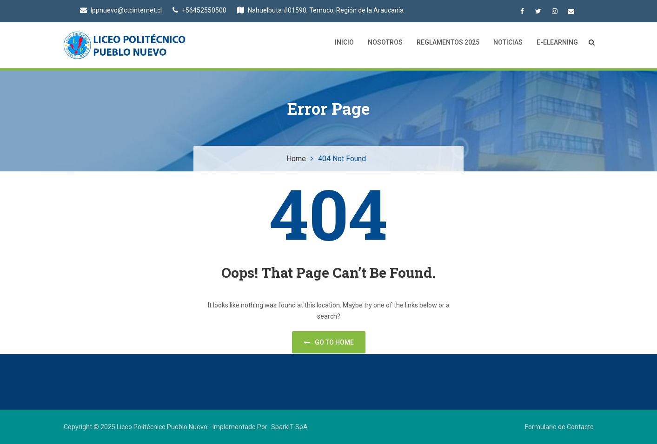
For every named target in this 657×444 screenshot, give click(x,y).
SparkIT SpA (289, 427)
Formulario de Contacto (559, 427)
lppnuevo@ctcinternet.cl (121, 10)
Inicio (344, 42)
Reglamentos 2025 (448, 42)
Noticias (508, 42)
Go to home (329, 342)
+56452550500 (199, 10)
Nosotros (385, 42)
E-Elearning (557, 42)
